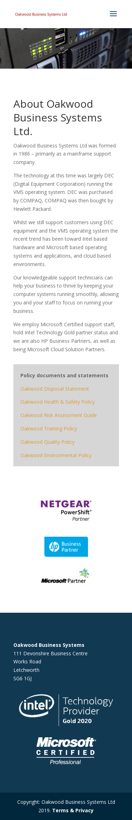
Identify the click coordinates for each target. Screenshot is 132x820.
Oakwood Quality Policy (47, 442)
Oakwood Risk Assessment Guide (58, 415)
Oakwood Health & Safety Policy (57, 401)
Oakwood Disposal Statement (54, 388)
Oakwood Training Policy (48, 428)
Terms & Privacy (73, 810)
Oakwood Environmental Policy (56, 455)
